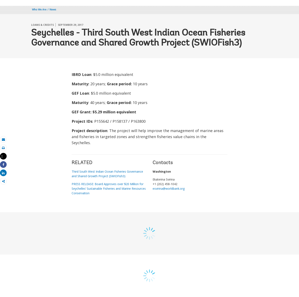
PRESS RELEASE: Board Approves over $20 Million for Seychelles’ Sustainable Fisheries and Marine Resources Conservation (109, 188)
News (53, 9)
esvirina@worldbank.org (169, 189)
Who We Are (39, 9)
